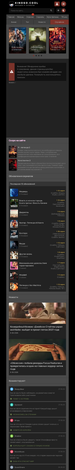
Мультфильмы (53, 17)
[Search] (51, 10)
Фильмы (20, 17)
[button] (33, 55)
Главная (11, 17)
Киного (11, 82)
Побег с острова (19, 399)
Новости (41, 22)
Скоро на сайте (17, 140)
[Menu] (63, 4)
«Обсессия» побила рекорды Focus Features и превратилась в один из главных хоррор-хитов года (36, 365)
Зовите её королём (20, 430)
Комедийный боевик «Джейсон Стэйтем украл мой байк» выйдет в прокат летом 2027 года (36, 328)
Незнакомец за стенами (23, 414)
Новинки (30, 17)
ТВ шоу (64, 17)
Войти (57, 4)
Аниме (13, 22)
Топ (27, 22)
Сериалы (40, 17)
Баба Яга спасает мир (22, 461)
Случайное (59, 22)
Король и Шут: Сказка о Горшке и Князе (30, 446)
